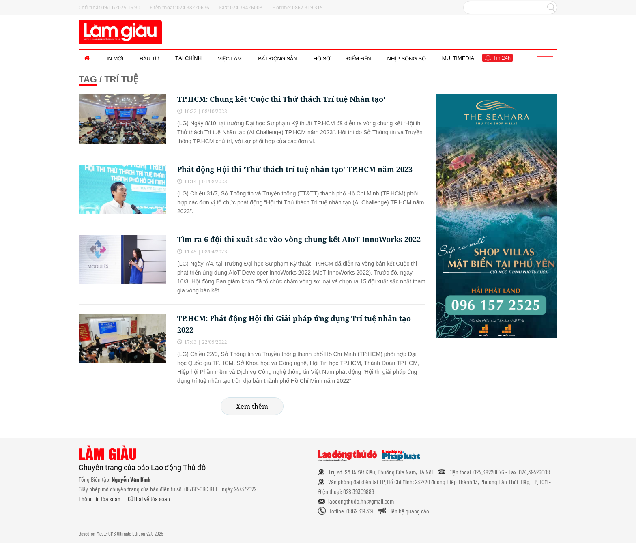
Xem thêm (252, 406)
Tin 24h (502, 58)
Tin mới (113, 59)
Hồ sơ (322, 59)
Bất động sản (277, 59)
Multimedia (458, 58)
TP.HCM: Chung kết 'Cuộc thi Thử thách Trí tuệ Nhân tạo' (281, 99)
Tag (88, 79)
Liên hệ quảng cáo (408, 511)
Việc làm (230, 59)
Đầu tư (149, 59)
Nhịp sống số (406, 59)
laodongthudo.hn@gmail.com (361, 501)
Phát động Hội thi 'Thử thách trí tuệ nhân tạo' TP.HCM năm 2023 (295, 169)
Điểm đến (358, 59)
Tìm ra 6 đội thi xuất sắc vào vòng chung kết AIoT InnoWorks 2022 (299, 239)
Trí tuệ (121, 79)
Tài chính (188, 58)
